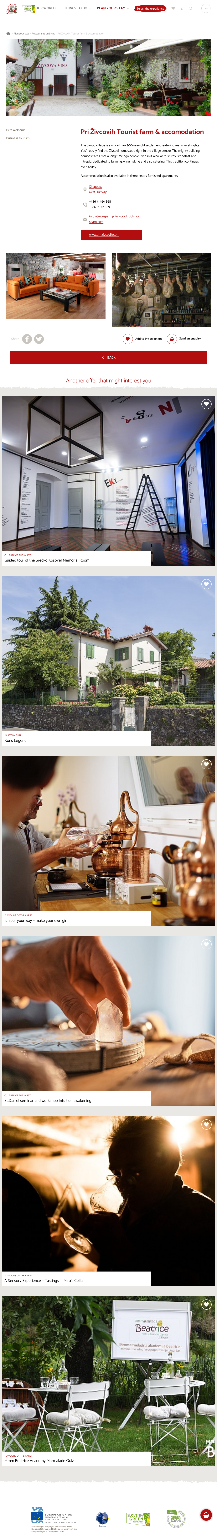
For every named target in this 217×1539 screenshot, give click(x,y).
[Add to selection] (142, 339)
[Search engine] (196, 9)
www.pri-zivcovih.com (104, 235)
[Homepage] (13, 10)
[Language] (205, 10)
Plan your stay (21, 33)
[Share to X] (39, 339)
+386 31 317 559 (99, 207)
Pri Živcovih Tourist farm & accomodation (81, 33)
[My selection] (178, 9)
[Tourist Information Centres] (187, 9)
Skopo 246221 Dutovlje (98, 189)
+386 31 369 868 (100, 202)
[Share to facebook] (27, 339)
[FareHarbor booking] (206, 1515)
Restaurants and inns (43, 33)
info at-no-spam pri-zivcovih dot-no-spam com (114, 219)
